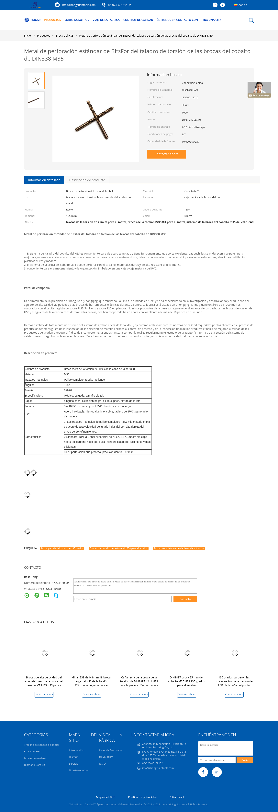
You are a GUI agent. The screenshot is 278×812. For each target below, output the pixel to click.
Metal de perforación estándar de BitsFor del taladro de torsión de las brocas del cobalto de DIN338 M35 (146, 35)
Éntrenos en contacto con (177, 20)
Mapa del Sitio (105, 797)
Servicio (73, 763)
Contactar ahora (166, 154)
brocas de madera (35, 758)
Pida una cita (211, 20)
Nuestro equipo (78, 770)
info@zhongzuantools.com (79, 5)
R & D (102, 763)
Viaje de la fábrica (106, 20)
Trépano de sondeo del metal (41, 744)
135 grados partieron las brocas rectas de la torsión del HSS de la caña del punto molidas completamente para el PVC (234, 685)
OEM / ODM (106, 757)
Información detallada (44, 180)
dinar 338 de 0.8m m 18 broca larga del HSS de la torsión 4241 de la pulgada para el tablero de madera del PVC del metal (91, 685)
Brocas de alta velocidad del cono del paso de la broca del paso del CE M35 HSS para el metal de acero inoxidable (43, 683)
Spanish (242, 5)
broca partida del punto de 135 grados (62, 548)
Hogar (32, 20)
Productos (52, 20)
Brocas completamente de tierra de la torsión (179, 548)
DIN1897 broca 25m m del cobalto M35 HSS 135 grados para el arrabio (186, 681)
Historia (73, 757)
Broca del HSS (32, 751)
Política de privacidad (142, 797)
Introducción (76, 750)
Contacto (185, 599)
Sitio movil (177, 797)
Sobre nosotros (76, 20)
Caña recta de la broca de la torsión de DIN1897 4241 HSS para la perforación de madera (139, 681)
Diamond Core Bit (34, 765)
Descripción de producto (87, 180)
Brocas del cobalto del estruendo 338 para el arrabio (119, 548)
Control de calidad (138, 20)
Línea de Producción (111, 750)
